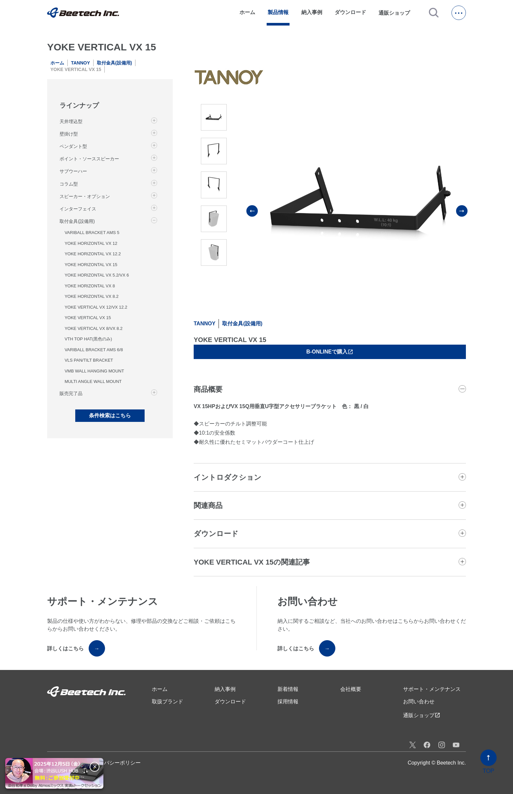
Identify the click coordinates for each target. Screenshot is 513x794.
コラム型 (69, 184)
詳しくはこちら (76, 648)
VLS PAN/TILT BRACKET (88, 360)
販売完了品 (71, 393)
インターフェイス (78, 208)
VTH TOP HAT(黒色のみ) (88, 338)
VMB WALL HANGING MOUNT (94, 371)
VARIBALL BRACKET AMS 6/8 (93, 349)
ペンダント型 (73, 146)
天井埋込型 (71, 121)
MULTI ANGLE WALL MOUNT (92, 381)
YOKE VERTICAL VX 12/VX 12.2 (95, 307)
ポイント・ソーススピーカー (89, 158)
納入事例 (311, 12)
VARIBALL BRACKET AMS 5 (91, 232)
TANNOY (80, 62)
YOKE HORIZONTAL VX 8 (89, 285)
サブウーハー (73, 171)
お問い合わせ (418, 701)
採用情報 (287, 701)
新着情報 (287, 689)
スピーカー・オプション (85, 196)
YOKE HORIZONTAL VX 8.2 (91, 296)
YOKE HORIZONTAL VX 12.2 (92, 253)
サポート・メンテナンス (432, 689)
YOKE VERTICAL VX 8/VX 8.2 (93, 328)
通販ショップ (397, 13)
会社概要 (350, 689)
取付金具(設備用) (114, 62)
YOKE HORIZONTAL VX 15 (90, 264)
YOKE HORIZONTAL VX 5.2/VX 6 (96, 275)
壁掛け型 (69, 133)
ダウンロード (350, 12)
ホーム (247, 12)
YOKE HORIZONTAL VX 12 (90, 243)
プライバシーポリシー (114, 763)
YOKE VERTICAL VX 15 (87, 317)
